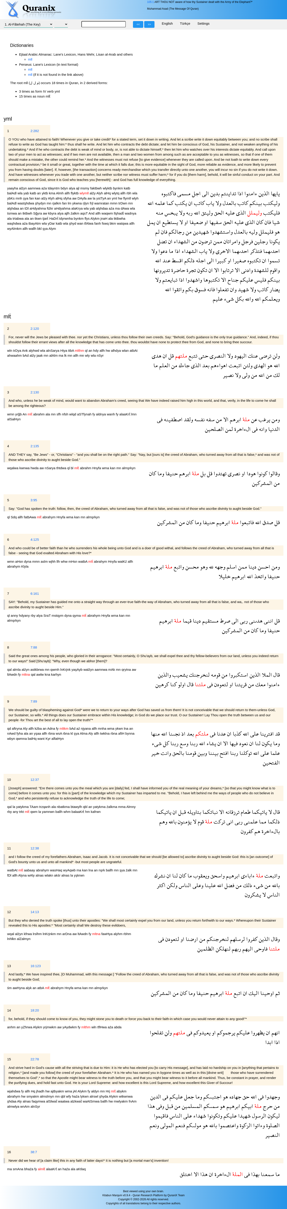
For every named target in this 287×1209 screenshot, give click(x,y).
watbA (83, 561)
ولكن (171, 885)
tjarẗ (46, 218)
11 (9, 848)
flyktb (75, 193)
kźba (39, 728)
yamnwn (48, 812)
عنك (252, 355)
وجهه (219, 566)
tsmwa (12, 213)
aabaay (30, 870)
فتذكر (255, 251)
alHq (108, 193)
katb (127, 188)
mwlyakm (121, 1101)
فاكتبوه (168, 193)
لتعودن (220, 684)
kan (38, 198)
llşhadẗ (119, 213)
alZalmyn (23, 939)
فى (160, 419)
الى (205, 193)
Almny (131, 807)
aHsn (19, 561)
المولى (166, 1125)
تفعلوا (222, 289)
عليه (229, 212)
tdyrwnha (66, 218)
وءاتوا (258, 1125)
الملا (266, 674)
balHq (32, 738)
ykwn (119, 728)
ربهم (235, 948)
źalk (129, 870)
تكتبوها (211, 279)
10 (9, 779)
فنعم (179, 1125)
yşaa (38, 733)
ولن (275, 355)
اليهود (240, 355)
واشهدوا (193, 279)
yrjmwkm (50, 1027)
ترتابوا (226, 270)
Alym (52, 228)
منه (159, 212)
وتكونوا (214, 1115)
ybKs (11, 198)
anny (15, 615)
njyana (86, 728)
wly (88, 355)
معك (260, 684)
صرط (224, 620)
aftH (121, 733)
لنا (257, 743)
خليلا (224, 576)
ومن (275, 419)
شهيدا (244, 1115)
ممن (217, 241)
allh (68, 193)
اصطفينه (173, 419)
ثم (277, 993)
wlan (126, 350)
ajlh (67, 213)
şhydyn (41, 203)
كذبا (236, 733)
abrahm (39, 414)
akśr (57, 875)
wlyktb (108, 188)
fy (94, 414)
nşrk (102, 870)
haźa (76, 1096)
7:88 (33, 647)
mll (30, 59)
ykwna (77, 203)
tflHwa (102, 1027)
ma (118, 208)
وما (160, 473)
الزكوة (245, 1125)
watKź (123, 561)
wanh (111, 414)
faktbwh (96, 188)
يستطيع (169, 222)
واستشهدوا (221, 231)
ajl (78, 188)
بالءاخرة (270, 831)
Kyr (49, 738)
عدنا (220, 733)
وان (233, 289)
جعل (188, 1096)
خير (155, 753)
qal (10, 669)
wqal (11, 934)
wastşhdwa (26, 203)
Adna (51, 728)
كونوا (261, 473)
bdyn (65, 188)
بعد (205, 365)
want (41, 738)
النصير (272, 1135)
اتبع (237, 993)
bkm (113, 223)
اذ (182, 733)
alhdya (116, 350)
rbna (52, 733)
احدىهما (271, 251)
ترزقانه (231, 811)
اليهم (247, 948)
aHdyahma (38, 208)
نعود (243, 743)
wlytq (116, 193)
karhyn (56, 674)
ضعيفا (195, 222)
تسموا (273, 260)
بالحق (177, 753)
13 (9, 966)
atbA (41, 988)
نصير (228, 375)
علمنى (250, 821)
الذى (240, 212)
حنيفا (171, 473)
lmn (134, 414)
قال (276, 674)
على (254, 733)
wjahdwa (14, 1091)
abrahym (49, 517)
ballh (59, 812)
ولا (217, 203)
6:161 (34, 593)
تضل (162, 241)
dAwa (125, 208)
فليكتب (271, 212)
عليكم (246, 279)
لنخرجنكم (217, 939)
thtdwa (61, 468)
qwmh (55, 669)
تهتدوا (219, 473)
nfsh (65, 414)
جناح (232, 279)
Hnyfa (97, 468)
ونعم (154, 1125)
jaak (40, 355)
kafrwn (96, 812)
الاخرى (222, 251)
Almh (60, 193)
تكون (201, 270)
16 (9, 1152)
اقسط (176, 260)
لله (210, 566)
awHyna (19, 988)
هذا (151, 1106)
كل (165, 743)
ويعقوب (200, 875)
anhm (12, 1027)
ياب (209, 203)
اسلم (231, 566)
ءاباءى (247, 875)
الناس (184, 885)
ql (87, 350)
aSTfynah (84, 414)
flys (87, 218)
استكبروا (238, 674)
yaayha (13, 188)
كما (169, 203)
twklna (105, 733)
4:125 (34, 539)
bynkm (118, 188)
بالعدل (228, 203)
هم (256, 831)
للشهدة (261, 270)
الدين (155, 1096)
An (25, 414)
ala (10, 218)
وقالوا (273, 473)
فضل (228, 885)
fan (32, 198)
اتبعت (234, 365)
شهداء (199, 1115)
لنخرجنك (199, 674)
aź (78, 728)
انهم (275, 1032)
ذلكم (189, 260)
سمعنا (266, 1174)
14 (9, 1010)
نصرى (233, 473)
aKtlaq (81, 1169)
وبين (201, 753)
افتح (223, 753)
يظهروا (257, 1032)
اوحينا (266, 993)
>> (149, 24)
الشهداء (181, 241)
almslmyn (47, 1096)
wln (10, 350)
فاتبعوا (246, 522)
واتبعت (271, 875)
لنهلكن (222, 948)
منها (155, 733)
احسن (263, 566)
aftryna (17, 728)
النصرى (217, 355)
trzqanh (45, 807)
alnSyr (35, 1106)
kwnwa (24, 468)
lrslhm (38, 934)
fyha (20, 733)
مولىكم (193, 1125)
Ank (25, 350)
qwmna (22, 738)
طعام (244, 811)
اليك (253, 993)
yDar (52, 223)
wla (20, 193)
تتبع (192, 355)
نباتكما (209, 811)
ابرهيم (222, 522)
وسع (183, 743)
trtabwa (18, 218)
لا (180, 222)
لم (157, 231)
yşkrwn (79, 875)
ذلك (247, 885)
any (16, 812)
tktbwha (119, 218)
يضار (274, 289)
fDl (9, 875)
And (91, 213)
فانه (210, 289)
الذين (263, 193)
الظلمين (205, 948)
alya (72, 188)
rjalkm (57, 203)
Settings (203, 23)
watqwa (123, 223)
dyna (28, 561)
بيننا (212, 753)
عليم (218, 298)
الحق (218, 212)
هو (276, 231)
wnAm (25, 1106)
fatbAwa (30, 517)
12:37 (34, 779)
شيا (275, 222)
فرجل (246, 241)
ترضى (264, 355)
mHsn (73, 561)
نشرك (159, 875)
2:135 (34, 446)
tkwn (39, 218)
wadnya (130, 213)
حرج (267, 1106)
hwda (34, 468)
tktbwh (27, 213)
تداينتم (228, 193)
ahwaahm (15, 355)
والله (248, 298)
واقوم (274, 270)
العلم (164, 365)
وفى (159, 1106)
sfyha (67, 198)
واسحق (217, 875)
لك (276, 375)
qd (9, 728)
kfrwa (28, 934)
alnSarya (53, 350)
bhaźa (29, 1169)
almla (17, 669)
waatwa (64, 1101)
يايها (275, 193)
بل (202, 473)
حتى (202, 355)
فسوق (199, 289)
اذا (239, 193)
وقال (275, 939)
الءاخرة (242, 429)
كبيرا (220, 260)
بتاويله (193, 811)
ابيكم (246, 1106)
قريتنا (240, 684)
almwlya (13, 1106)
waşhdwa (14, 223)
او (205, 222)
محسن (191, 566)
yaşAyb (77, 669)
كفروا (251, 939)
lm (70, 203)
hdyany (25, 615)
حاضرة (177, 270)
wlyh (135, 198)
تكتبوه (253, 260)
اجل (196, 193)
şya (26, 198)
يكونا (274, 241)
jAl (75, 1091)
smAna (18, 1169)
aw (74, 198)
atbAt (133, 350)
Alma (84, 733)
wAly (32, 875)
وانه (262, 429)
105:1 (150, 2)
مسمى (183, 193)
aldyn (95, 1091)
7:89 (33, 701)
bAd (26, 355)
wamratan (102, 203)
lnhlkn (12, 939)
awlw (40, 674)
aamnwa (34, 188)
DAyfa (83, 198)
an (39, 193)
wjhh (53, 561)
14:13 (34, 912)
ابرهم (234, 419)
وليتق (206, 212)
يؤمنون (183, 821)
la (94, 198)
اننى (268, 620)
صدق (267, 522)
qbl (85, 807)
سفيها (215, 222)
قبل (181, 811)
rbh (129, 193)
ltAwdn (12, 674)
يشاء (210, 743)
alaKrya (77, 208)
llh (59, 561)
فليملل (265, 231)
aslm (45, 561)
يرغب (263, 419)
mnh (19, 198)
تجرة (190, 270)
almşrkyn (128, 468)
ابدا (269, 1042)
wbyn (11, 738)
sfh (59, 414)
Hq (33, 1091)
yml (115, 198)
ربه (189, 212)
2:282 (34, 131)
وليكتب (271, 203)
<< (138, 24)
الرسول (258, 1115)
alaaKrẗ (125, 414)
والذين (164, 674)
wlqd (73, 414)
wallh (33, 228)
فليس (259, 279)
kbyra (52, 213)
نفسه (199, 419)
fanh (98, 223)
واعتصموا (227, 1125)
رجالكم (175, 231)
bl (72, 468)
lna (126, 728)
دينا (252, 566)
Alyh (100, 193)
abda (118, 1027)
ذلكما (273, 821)
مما (262, 821)
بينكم (255, 203)
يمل (151, 222)
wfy (69, 1096)
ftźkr (50, 208)
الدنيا (273, 429)
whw (64, 561)
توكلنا (245, 753)
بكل (239, 298)
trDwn (123, 203)
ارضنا (191, 939)
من (188, 231)
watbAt (12, 870)
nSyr (100, 355)
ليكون (273, 1115)
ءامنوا (250, 193)
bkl (39, 228)
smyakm (33, 1096)
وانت (165, 753)
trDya (17, 350)
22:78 (34, 1059)
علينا (209, 885)
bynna (130, 733)
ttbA (71, 350)
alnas (40, 875)
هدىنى (255, 620)
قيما (186, 620)
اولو (181, 684)
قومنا (190, 753)
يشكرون (253, 894)
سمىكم (210, 1106)
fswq (106, 223)
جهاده (234, 1096)
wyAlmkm (14, 228)
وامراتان (231, 241)
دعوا (162, 251)
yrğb (19, 414)
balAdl (12, 193)
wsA (59, 733)
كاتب (242, 203)
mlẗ (7, 316)
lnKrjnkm (50, 934)
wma (106, 468)
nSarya (51, 468)
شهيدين (200, 231)
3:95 (33, 500)
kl (72, 733)
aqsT (84, 213)
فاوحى (260, 948)
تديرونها (162, 270)
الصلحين (214, 429)
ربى (243, 620)
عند (165, 260)
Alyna (23, 875)
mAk (112, 669)
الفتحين (271, 762)
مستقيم (210, 620)
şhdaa (12, 1101)
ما (170, 251)
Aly (25, 728)
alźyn (23, 188)
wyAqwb (69, 870)
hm (88, 812)
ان (190, 203)
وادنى (246, 270)
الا (236, 270)
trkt (22, 812)
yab (27, 193)
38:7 (33, 1152)
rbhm (127, 934)
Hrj (108, 1091)
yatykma (23, 807)
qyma (77, 615)
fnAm (133, 1101)
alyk (29, 988)
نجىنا (173, 733)
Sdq (14, 517)
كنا (173, 684)
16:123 (35, 966)
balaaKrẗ (78, 812)
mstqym (58, 615)
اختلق (186, 1174)
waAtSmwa (91, 1101)
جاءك (183, 365)
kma (52, 193)
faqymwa (39, 1101)
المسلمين (191, 1106)
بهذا (254, 1174)
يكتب (180, 203)
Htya (64, 350)
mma (122, 807)
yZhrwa (27, 1027)
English (167, 23)
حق (245, 1096)
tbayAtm (35, 223)
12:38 (34, 848)
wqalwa (13, 468)
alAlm (54, 355)
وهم (163, 821)
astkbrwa (37, 669)
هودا (250, 473)
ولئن (247, 365)
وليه (252, 231)
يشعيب (179, 674)
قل (170, 355)
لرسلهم (237, 939)
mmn (114, 203)
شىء (228, 298)
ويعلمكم (270, 298)
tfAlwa (89, 223)
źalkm (75, 213)
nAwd (11, 733)
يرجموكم (225, 1032)
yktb (45, 193)
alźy (93, 193)
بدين (214, 193)
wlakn (49, 875)
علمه (159, 203)
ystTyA (101, 198)
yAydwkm (70, 1027)
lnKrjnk (66, 669)
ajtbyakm (57, 1091)
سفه (210, 419)
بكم (188, 289)
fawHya (107, 934)
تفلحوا (156, 1032)
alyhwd (34, 350)
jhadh (40, 1091)
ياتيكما (258, 811)
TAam (34, 807)
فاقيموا (161, 1115)
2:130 (34, 392)
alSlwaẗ (52, 1101)
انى (229, 821)
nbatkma (64, 807)
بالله (171, 821)
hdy (96, 350)
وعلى (197, 885)
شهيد (243, 289)
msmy (85, 188)
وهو (203, 566)
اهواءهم (218, 365)
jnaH (104, 218)
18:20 (34, 1010)
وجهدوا (272, 1096)
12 (9, 912)
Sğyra (38, 213)
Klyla (25, 566)
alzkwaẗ (76, 1101)
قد (277, 733)
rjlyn (86, 203)
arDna (67, 934)
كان (259, 222)
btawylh (77, 807)
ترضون (204, 241)
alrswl (94, 1096)
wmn (11, 414)
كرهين (162, 684)
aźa (44, 188)
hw (120, 198)
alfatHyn (58, 738)
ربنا (193, 743)
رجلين (260, 241)
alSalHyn (14, 419)
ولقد (188, 419)
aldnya (101, 414)
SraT (47, 615)
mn (49, 203)
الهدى (259, 365)
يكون (266, 743)
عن (253, 419)
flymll (127, 198)
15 (9, 1059)
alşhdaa (13, 208)
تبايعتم (169, 279)
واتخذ (259, 576)
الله (151, 203)
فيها (233, 743)
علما (274, 753)
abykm (121, 1091)
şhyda (104, 1096)
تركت (218, 821)
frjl (92, 203)
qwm (34, 812)
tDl (27, 208)
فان (267, 222)
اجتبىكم (212, 1096)
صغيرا (238, 260)
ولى (245, 375)
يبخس (170, 212)
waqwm (108, 213)
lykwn (85, 1096)
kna (48, 674)
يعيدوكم (201, 1032)
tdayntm (54, 188)
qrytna (127, 669)
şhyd (73, 223)
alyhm (118, 934)
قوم (200, 821)
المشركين (262, 483)
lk (65, 355)
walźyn (89, 669)
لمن (228, 429)
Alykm (95, 218)
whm (67, 812)
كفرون (247, 831)
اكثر (161, 885)
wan (80, 223)
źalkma (112, 807)
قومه (215, 674)
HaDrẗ (54, 218)
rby (33, 615)
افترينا (266, 733)
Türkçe (185, 23)
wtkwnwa (126, 1096)
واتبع (178, 566)
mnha (102, 728)
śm (10, 988)
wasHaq (56, 870)
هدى (156, 355)
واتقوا (177, 289)
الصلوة (272, 1125)
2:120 (34, 328)
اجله (200, 260)
